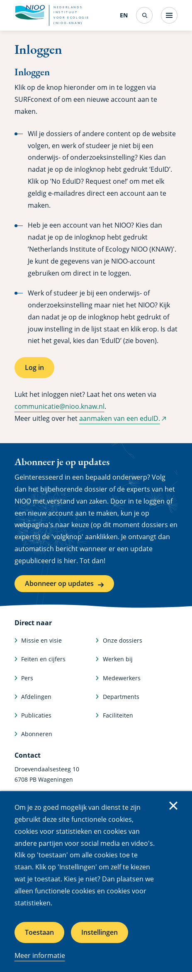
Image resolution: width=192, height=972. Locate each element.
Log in (34, 367)
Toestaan (39, 932)
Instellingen (99, 932)
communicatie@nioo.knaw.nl (60, 406)
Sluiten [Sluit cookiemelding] (173, 806)
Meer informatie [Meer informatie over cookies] (40, 955)
